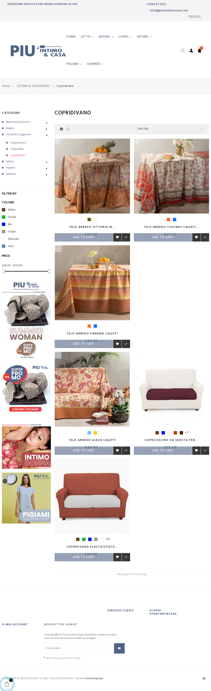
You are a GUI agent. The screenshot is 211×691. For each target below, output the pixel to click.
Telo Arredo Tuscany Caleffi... (171, 227)
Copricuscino (18, 142)
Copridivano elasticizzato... (92, 548)
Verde (12, 217)
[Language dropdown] (194, 17)
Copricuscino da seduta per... (171, 441)
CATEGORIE (11, 112)
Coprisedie (17, 149)
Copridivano (17, 155)
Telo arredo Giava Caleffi (92, 441)
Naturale (13, 239)
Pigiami (10, 167)
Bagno (10, 128)
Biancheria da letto (18, 122)
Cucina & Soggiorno (18, 134)
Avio (11, 246)
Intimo (10, 161)
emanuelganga (94, 681)
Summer (11, 174)
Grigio (12, 232)
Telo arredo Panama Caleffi (92, 334)
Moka (11, 210)
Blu (10, 224)
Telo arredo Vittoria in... (92, 227)
